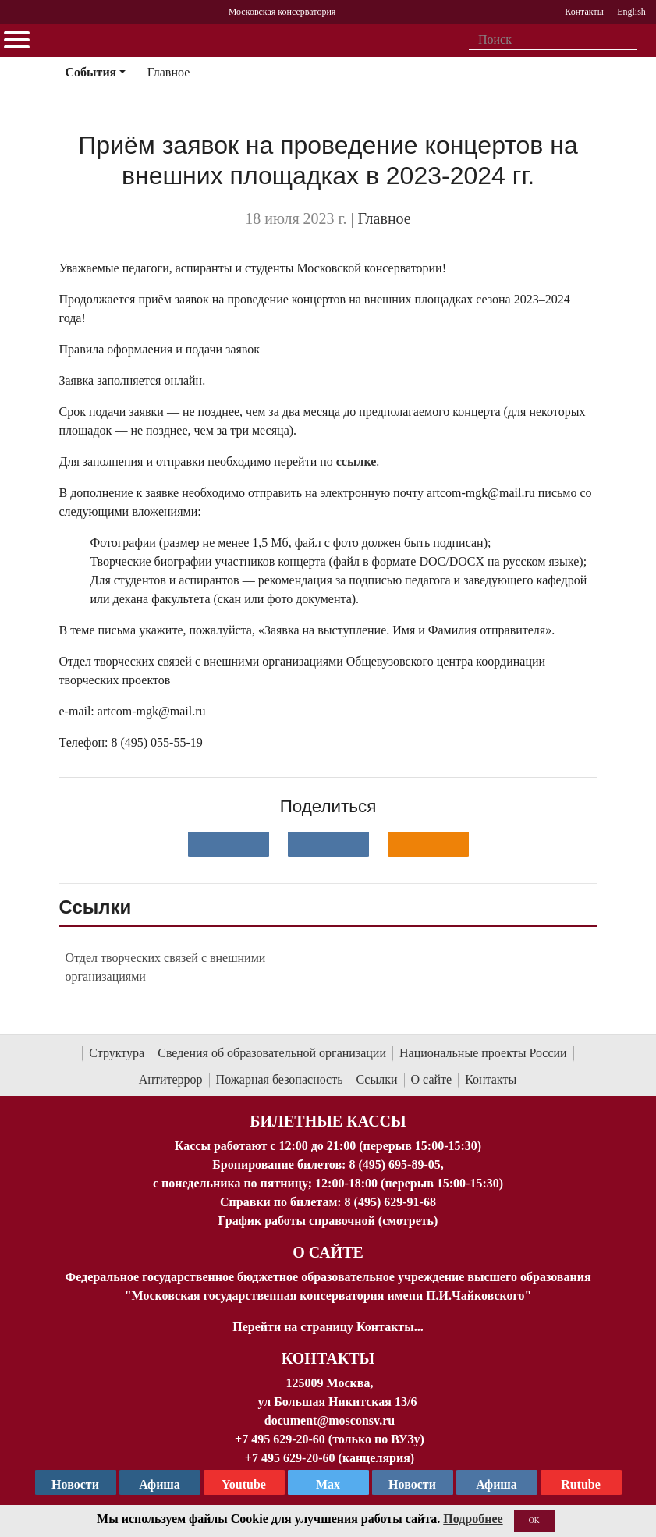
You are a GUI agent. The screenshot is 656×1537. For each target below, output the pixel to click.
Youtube (244, 1484)
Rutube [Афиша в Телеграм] (581, 1484)
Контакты (490, 1079)
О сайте (431, 1079)
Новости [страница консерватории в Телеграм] (75, 1484)
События (90, 72)
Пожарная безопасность (279, 1079)
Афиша (496, 1484)
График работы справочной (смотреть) (328, 1220)
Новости (412, 1484)
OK (534, 1520)
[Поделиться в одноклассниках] (428, 844)
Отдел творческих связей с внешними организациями (166, 967)
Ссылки (376, 1079)
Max (328, 1484)
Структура (116, 1053)
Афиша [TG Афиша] (159, 1484)
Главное (168, 72)
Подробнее (472, 1518)
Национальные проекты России (483, 1053)
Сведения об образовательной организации (272, 1053)
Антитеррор (171, 1079)
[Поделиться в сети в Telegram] (328, 844)
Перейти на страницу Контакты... (327, 1326)
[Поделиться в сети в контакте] (228, 844)
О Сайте (328, 1252)
